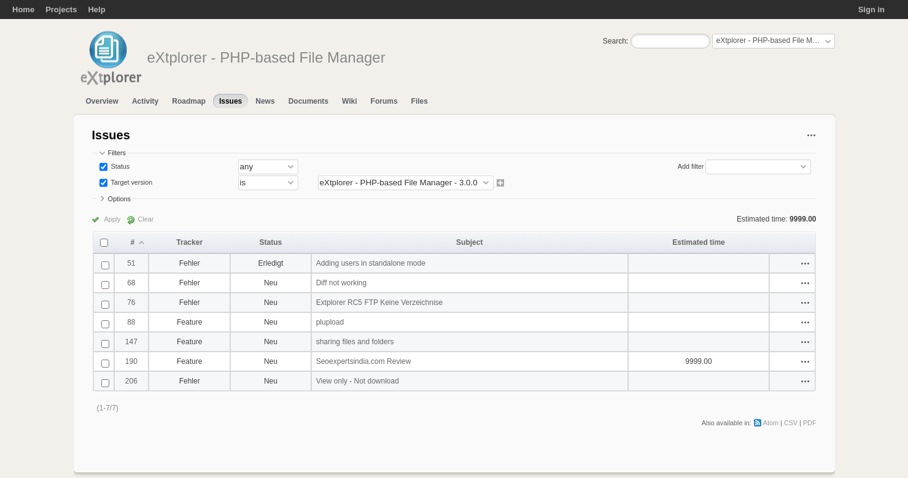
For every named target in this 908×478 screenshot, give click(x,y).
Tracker (189, 242)
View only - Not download (357, 381)
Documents (308, 101)
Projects (61, 9)
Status (119, 166)
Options (119, 198)
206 (131, 381)
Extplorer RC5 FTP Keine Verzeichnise (379, 302)
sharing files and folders (355, 341)
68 (131, 283)
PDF (810, 422)
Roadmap (189, 101)
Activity (145, 101)
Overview (102, 101)
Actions (805, 263)
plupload (330, 322)
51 (131, 263)
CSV (790, 422)
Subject (469, 242)
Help (96, 9)
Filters (117, 152)
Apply (112, 219)
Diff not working (341, 283)
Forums (384, 101)
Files (419, 101)
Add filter (691, 166)
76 (131, 302)
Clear (146, 219)
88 (131, 322)
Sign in (871, 9)
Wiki (349, 101)
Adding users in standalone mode (370, 263)
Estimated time (698, 242)
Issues (230, 101)
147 (131, 341)
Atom (770, 422)
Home (23, 9)
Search (614, 41)
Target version (131, 182)
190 (131, 361)
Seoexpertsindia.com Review (363, 361)
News (264, 101)
